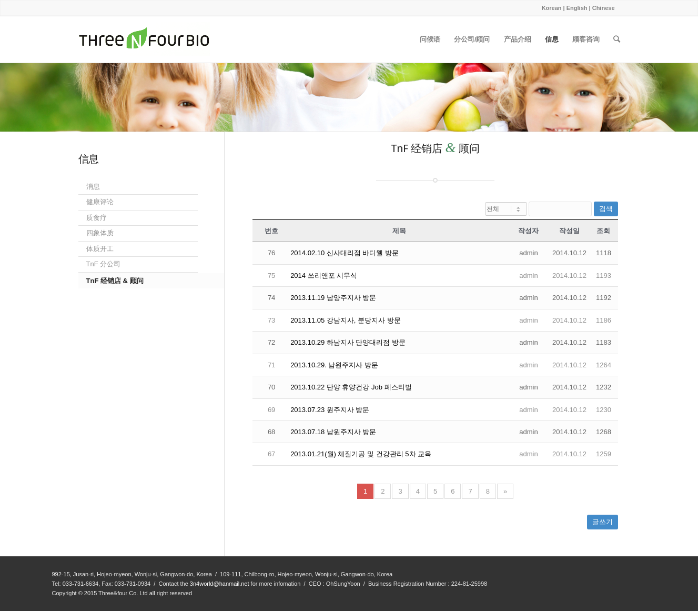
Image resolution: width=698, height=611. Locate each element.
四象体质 (100, 233)
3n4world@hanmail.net (219, 583)
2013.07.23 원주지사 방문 (329, 410)
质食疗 (96, 218)
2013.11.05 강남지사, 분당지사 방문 (345, 320)
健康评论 (100, 202)
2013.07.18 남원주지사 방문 (333, 432)
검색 (606, 209)
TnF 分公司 (103, 264)
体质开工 (100, 249)
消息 (93, 187)
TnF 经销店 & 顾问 (115, 281)
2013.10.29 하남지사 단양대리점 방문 (348, 342)
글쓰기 (602, 522)
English (577, 8)
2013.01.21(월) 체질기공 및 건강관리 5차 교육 (360, 454)
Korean (552, 8)
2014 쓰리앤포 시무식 (323, 275)
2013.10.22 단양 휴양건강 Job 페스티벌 (350, 387)
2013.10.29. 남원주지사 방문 (334, 365)
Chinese (603, 8)
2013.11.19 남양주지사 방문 (333, 298)
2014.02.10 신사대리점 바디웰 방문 (344, 253)
